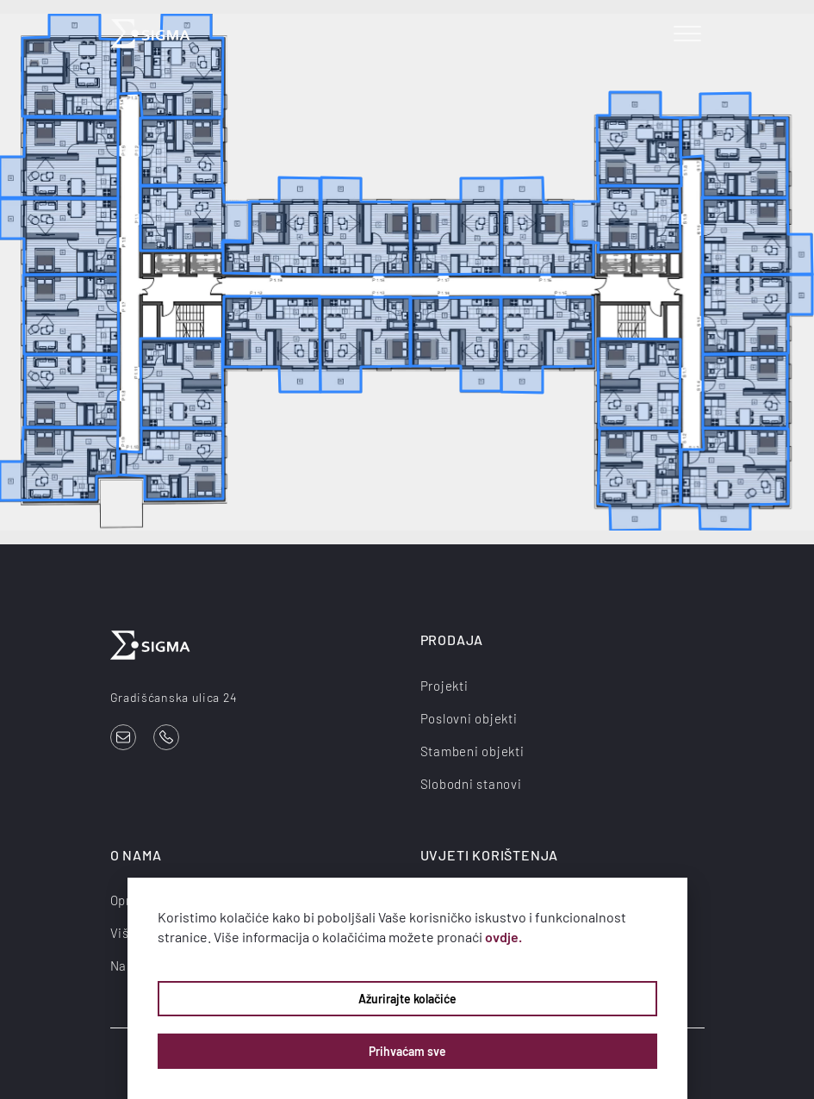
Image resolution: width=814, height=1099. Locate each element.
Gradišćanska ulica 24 (174, 697)
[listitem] (195, 218)
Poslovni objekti (469, 718)
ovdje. (503, 936)
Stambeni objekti (472, 751)
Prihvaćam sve (407, 1051)
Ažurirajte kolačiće (407, 998)
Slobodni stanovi (471, 784)
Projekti (444, 685)
